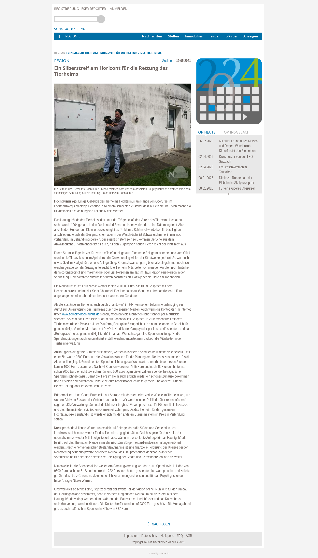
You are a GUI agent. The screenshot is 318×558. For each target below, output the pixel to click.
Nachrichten (152, 36)
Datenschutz (149, 536)
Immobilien (194, 36)
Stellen (173, 36)
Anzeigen (250, 36)
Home (58, 39)
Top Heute (206, 132)
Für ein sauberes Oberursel (237, 188)
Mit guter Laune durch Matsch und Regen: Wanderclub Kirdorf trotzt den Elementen (238, 146)
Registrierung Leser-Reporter (80, 8)
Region (59, 53)
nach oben (160, 524)
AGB (189, 536)
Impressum (131, 536)
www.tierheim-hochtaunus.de (80, 314)
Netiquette (167, 536)
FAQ (180, 536)
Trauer (214, 36)
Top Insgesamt (236, 132)
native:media (164, 553)
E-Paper (232, 36)
